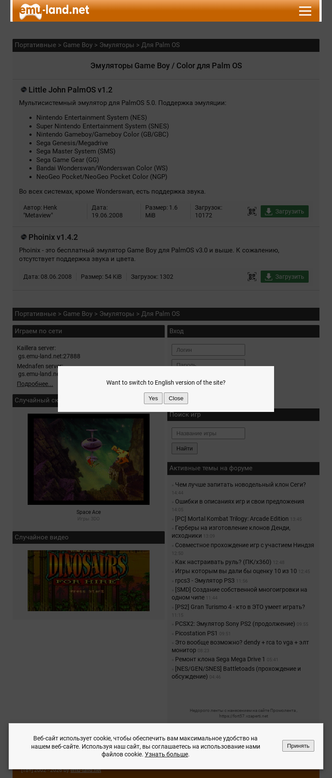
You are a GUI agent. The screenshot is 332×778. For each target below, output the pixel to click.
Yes (153, 398)
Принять (298, 746)
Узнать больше (166, 754)
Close (176, 398)
